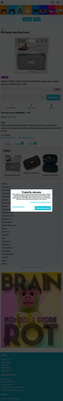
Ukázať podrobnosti (18, 207)
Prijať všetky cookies (43, 208)
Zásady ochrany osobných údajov (40, 202)
